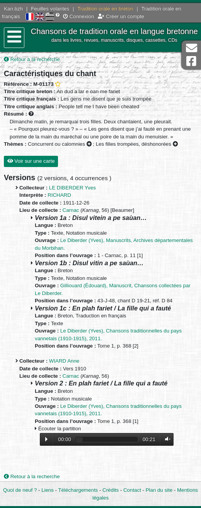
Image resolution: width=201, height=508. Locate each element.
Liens (47, 490)
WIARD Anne (64, 361)
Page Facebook (191, 61)
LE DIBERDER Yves (72, 188)
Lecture (46, 439)
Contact (132, 490)
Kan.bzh (13, 9)
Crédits (110, 490)
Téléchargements (78, 490)
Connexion (78, 16)
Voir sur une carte (31, 161)
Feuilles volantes (50, 9)
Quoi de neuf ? (20, 490)
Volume (166, 439)
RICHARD (59, 195)
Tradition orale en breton (105, 9)
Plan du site (159, 490)
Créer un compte (121, 16)
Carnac (71, 210)
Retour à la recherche (32, 59)
